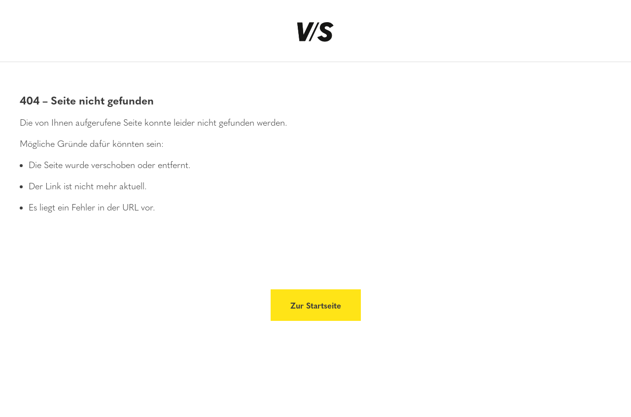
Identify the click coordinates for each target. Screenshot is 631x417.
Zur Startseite (315, 305)
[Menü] (24, 35)
